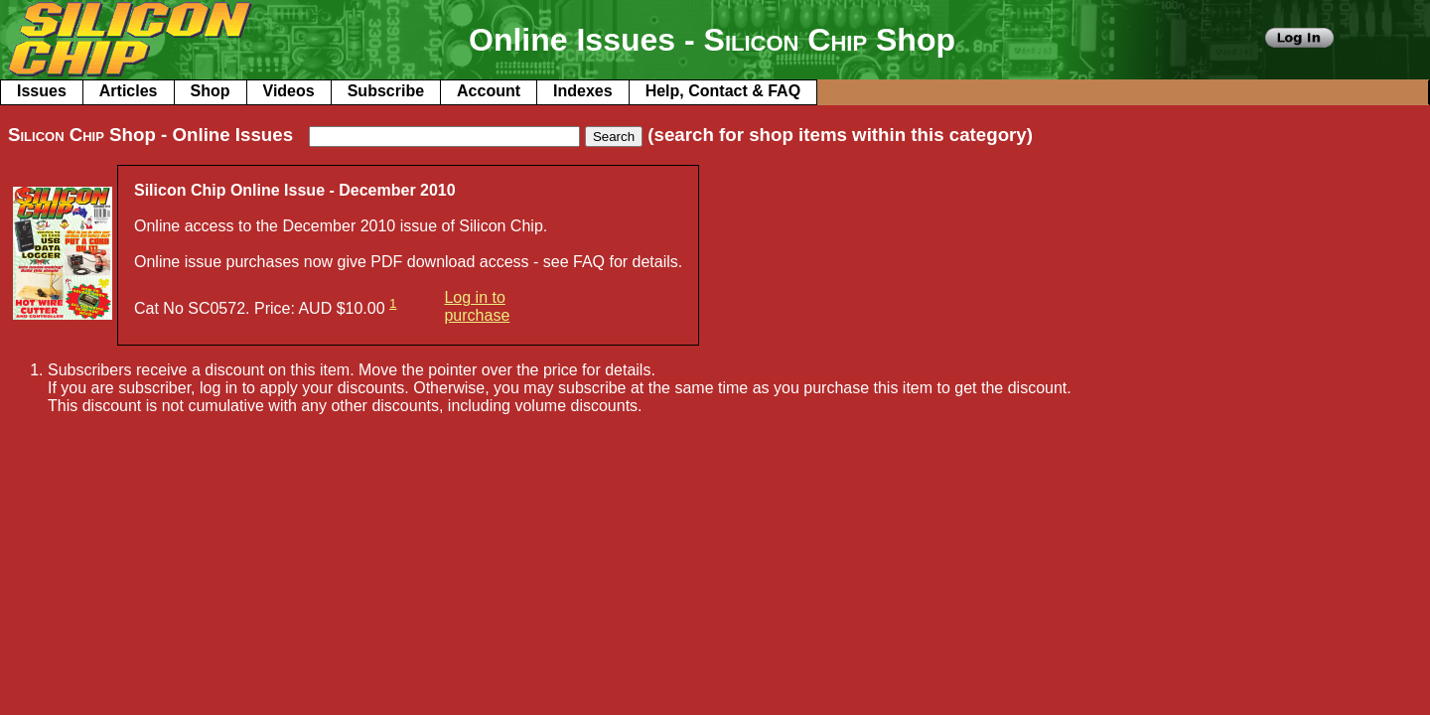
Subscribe (386, 90)
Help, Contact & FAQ (722, 90)
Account (488, 90)
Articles (128, 90)
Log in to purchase (476, 306)
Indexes (583, 90)
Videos (289, 90)
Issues (42, 90)
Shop (210, 90)
